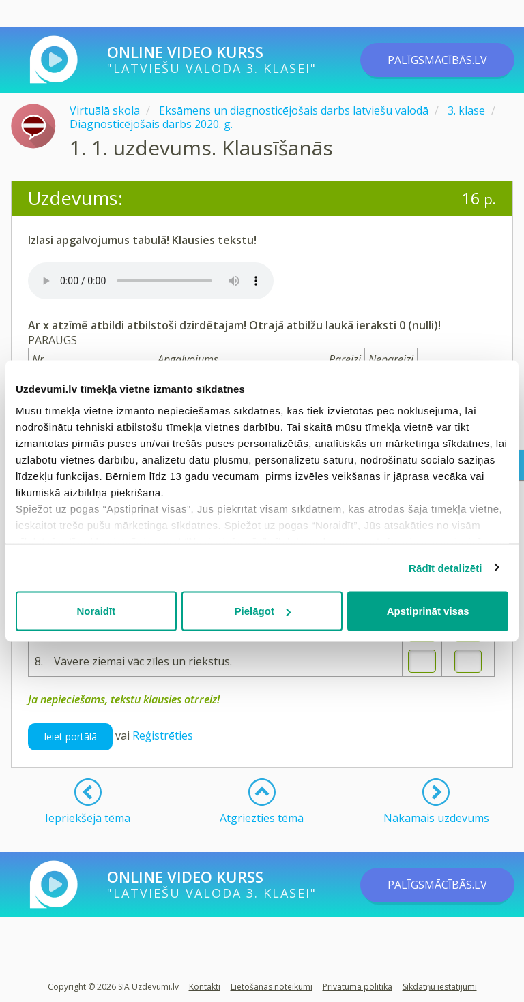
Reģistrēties (162, 735)
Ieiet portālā (70, 736)
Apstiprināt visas (428, 611)
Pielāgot (263, 611)
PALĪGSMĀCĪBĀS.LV (437, 59)
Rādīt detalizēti (445, 567)
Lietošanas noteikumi (271, 986)
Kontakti (204, 986)
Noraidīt (95, 611)
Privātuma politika (357, 986)
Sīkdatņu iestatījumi (440, 986)
